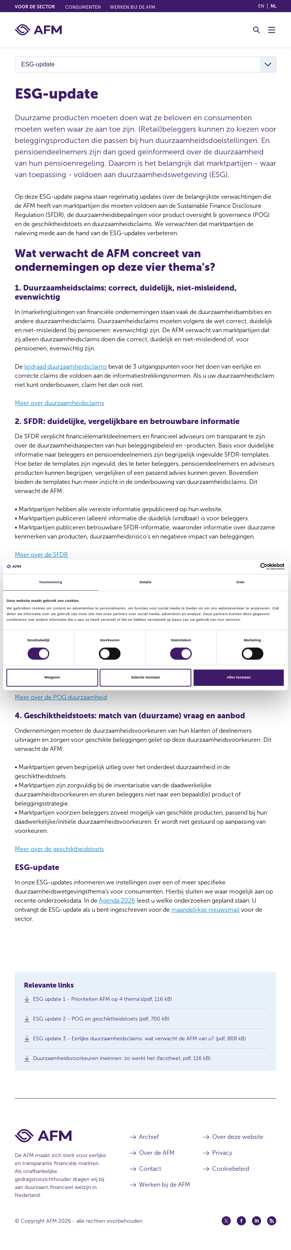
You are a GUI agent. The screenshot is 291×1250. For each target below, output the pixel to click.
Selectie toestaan (145, 678)
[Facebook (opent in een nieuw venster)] (241, 1220)
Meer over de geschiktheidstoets (59, 849)
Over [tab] (240, 582)
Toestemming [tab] (50, 582)
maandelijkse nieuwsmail (205, 909)
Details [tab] (145, 582)
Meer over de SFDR (41, 554)
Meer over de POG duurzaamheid (61, 697)
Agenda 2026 (117, 900)
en (261, 6)
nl (273, 6)
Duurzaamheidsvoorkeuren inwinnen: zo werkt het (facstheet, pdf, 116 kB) (122, 1060)
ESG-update (38, 64)
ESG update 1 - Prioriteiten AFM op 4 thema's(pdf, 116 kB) (102, 1001)
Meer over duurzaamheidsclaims (59, 403)
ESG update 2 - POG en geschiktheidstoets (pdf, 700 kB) (101, 1021)
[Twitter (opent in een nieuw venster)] (226, 1220)
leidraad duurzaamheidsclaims (65, 366)
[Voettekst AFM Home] (61, 1135)
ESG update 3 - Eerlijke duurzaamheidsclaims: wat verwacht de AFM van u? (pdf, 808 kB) (139, 1040)
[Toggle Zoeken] (256, 30)
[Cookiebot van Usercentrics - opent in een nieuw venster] (251, 566)
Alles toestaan (238, 678)
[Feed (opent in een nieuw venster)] (271, 1220)
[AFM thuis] (38, 29)
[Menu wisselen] (271, 30)
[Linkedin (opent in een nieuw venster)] (256, 1220)
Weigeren (52, 678)
